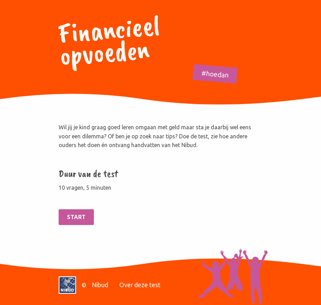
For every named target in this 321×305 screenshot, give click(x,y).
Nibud (100, 285)
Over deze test (139, 285)
